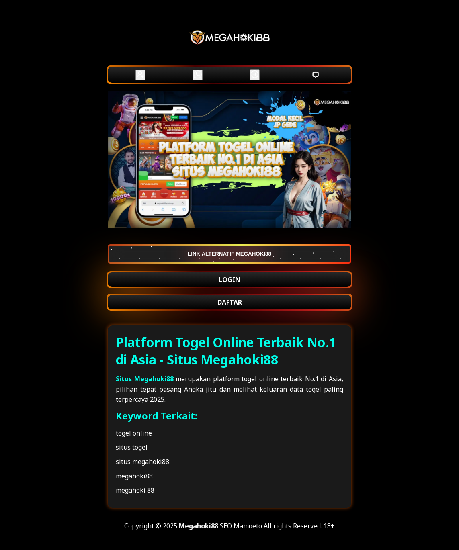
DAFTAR (229, 302)
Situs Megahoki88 (145, 378)
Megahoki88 (198, 525)
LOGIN (229, 279)
